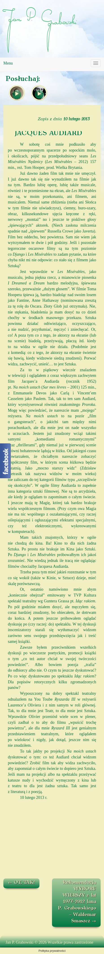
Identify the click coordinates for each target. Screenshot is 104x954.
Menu (8, 63)
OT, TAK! (21, 882)
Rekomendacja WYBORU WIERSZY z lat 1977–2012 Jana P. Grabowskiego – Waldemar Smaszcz (77, 901)
